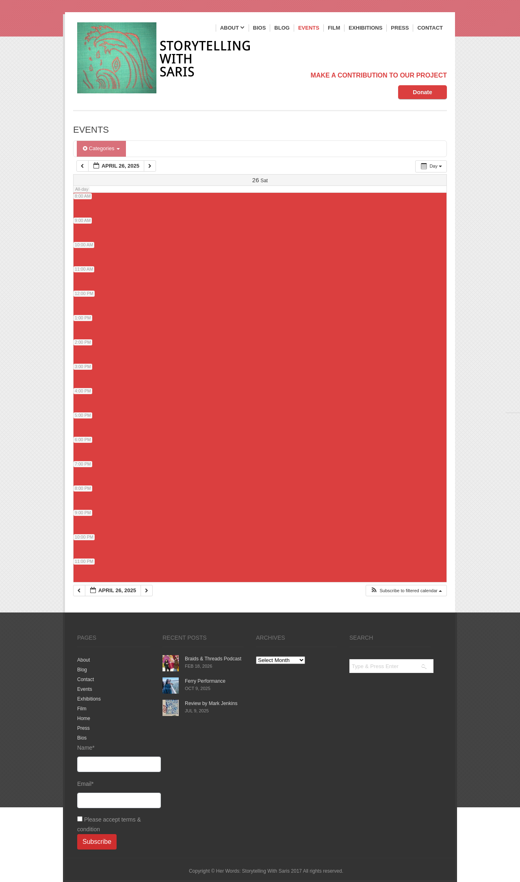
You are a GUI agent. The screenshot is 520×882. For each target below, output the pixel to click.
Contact (430, 28)
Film (334, 28)
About (232, 28)
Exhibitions (365, 28)
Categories (101, 148)
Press (400, 28)
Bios (259, 28)
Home (83, 718)
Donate (422, 92)
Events (308, 28)
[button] (406, 590)
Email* (113, 794)
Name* (113, 758)
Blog (282, 28)
